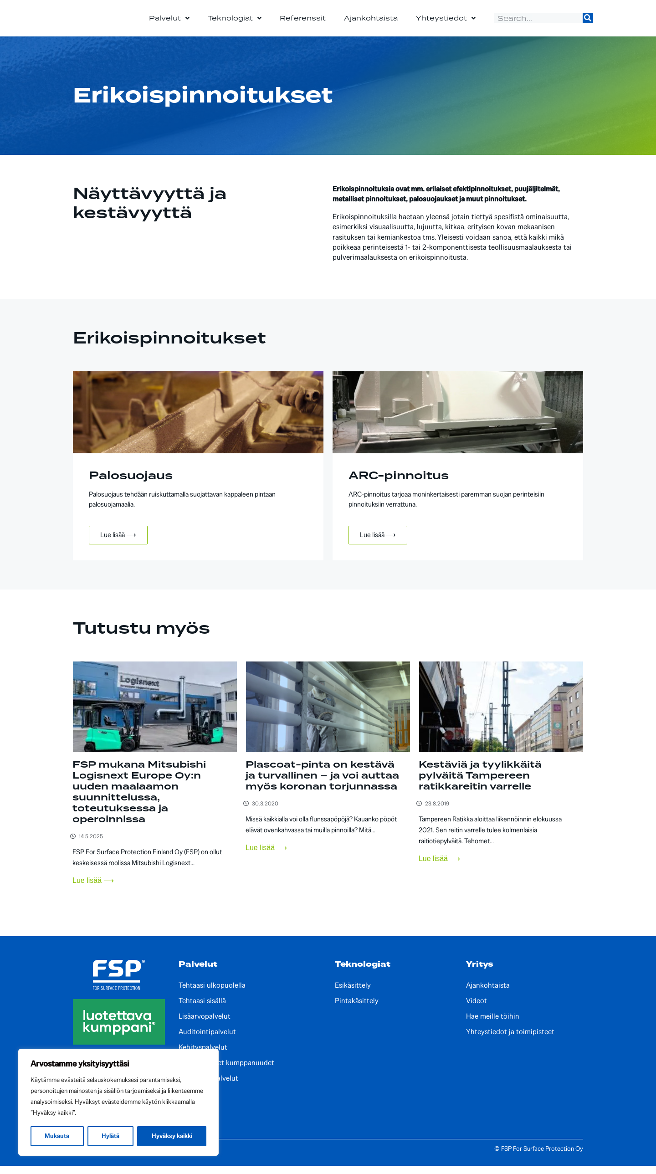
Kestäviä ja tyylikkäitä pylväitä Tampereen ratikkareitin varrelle (480, 784)
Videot (476, 1009)
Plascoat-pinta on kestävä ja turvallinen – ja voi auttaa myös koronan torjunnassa (322, 784)
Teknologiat (234, 22)
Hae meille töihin (492, 1025)
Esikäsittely (353, 994)
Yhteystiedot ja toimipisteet (510, 1040)
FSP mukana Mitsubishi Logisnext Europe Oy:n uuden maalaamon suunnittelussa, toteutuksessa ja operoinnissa (139, 800)
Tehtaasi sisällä (202, 1009)
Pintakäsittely (357, 1009)
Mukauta (57, 1136)
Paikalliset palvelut (208, 1087)
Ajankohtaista (371, 22)
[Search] (588, 22)
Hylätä (110, 1136)
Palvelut (169, 22)
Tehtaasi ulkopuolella (212, 994)
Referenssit (303, 22)
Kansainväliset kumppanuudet (226, 1071)
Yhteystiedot (446, 22)
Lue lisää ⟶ (118, 543)
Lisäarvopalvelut (205, 1025)
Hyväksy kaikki (172, 1136)
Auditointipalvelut (207, 1040)
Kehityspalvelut (203, 1056)
